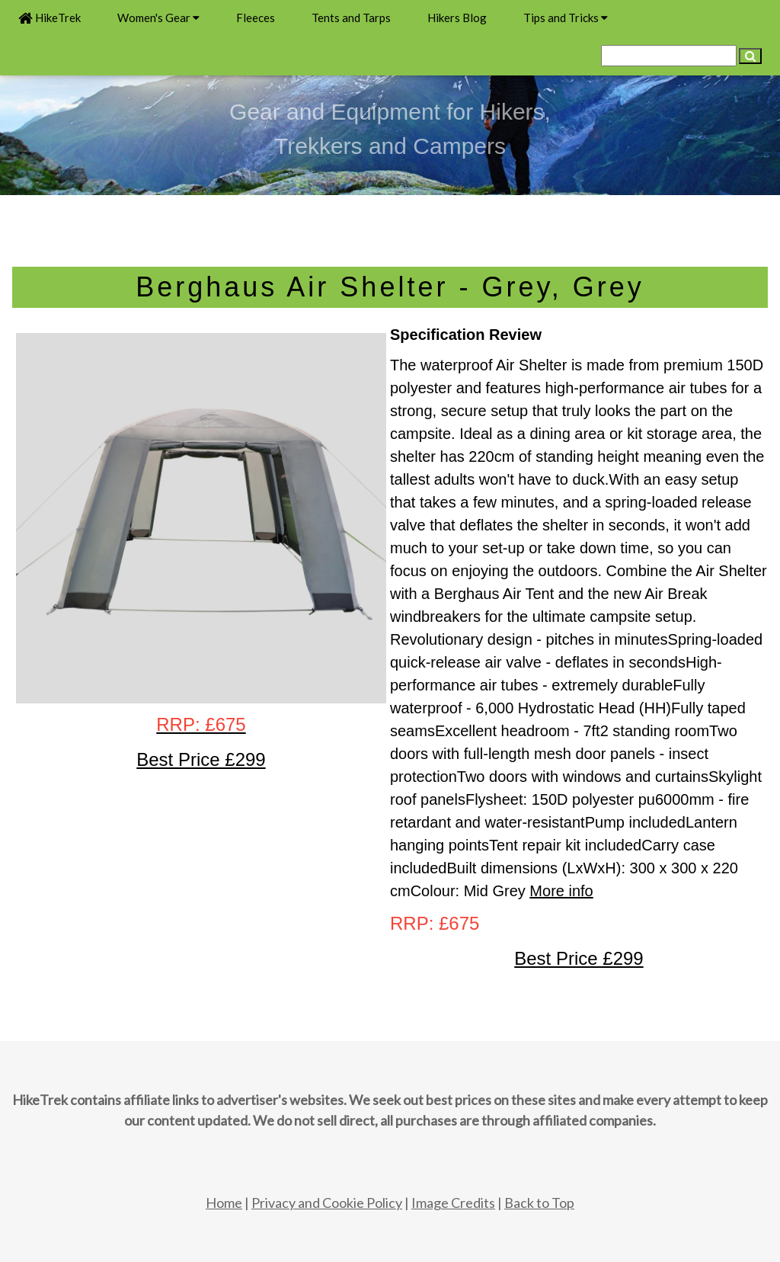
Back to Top (539, 1202)
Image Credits (453, 1202)
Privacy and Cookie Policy (326, 1202)
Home (224, 1202)
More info (561, 890)
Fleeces (255, 17)
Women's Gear (158, 17)
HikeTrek (49, 17)
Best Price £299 (578, 958)
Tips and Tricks (565, 17)
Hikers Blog (457, 17)
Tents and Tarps (351, 17)
